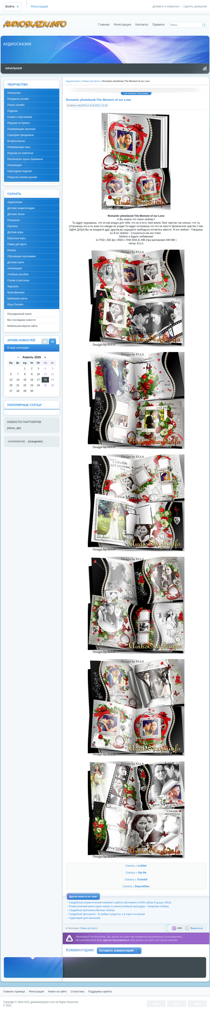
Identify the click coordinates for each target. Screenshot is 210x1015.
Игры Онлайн (15, 304)
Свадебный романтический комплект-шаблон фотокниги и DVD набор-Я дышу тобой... (121, 902)
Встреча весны (16, 141)
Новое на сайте (57, 991)
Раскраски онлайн (18, 98)
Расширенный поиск (19, 313)
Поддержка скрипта (100, 991)
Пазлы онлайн (15, 104)
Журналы (12, 286)
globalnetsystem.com (43, 1002)
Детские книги (15, 262)
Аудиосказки (14, 202)
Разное (11, 250)
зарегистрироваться (116, 940)
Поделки (12, 110)
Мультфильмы (15, 292)
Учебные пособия (18, 274)
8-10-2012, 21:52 (98, 105)
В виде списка (45, 341)
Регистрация (39, 6)
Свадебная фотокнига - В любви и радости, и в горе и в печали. (107, 914)
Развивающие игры (18, 147)
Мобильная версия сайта (22, 326)
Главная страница (14, 991)
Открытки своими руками (22, 177)
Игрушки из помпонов (20, 153)
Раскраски (13, 220)
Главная (104, 24)
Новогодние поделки (19, 171)
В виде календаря (52, 341)
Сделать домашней (195, 6)
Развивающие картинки (21, 129)
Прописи (12, 226)
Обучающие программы (21, 256)
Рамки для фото (88, 928)
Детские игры (15, 232)
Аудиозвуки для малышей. (85, 918)
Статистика (77, 991)
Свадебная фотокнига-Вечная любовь (92, 910)
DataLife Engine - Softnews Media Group (35, 25)
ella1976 (82, 105)
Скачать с (136, 865)
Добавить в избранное (165, 6)
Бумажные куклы (17, 298)
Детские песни (15, 214)
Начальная (13, 92)
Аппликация (14, 165)
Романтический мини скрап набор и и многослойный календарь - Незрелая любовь (119, 906)
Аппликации (14, 268)
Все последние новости (21, 319)
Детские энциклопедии (21, 208)
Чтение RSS (205, 69)
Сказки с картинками (19, 116)
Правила (158, 24)
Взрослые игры (16, 238)
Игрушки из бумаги (18, 123)
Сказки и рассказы (18, 280)
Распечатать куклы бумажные (25, 159)
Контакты (141, 24)
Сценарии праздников (20, 135)
